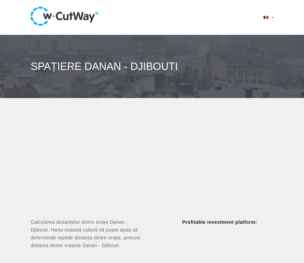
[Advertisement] (152, 164)
